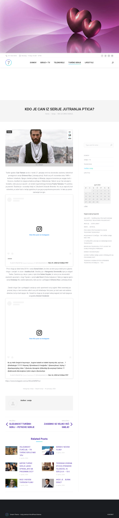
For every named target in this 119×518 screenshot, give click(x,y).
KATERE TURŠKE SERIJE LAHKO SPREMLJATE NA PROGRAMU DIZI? (26, 467)
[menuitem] (33, 63)
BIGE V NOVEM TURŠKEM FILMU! (26, 481)
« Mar (86, 206)
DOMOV (86, 155)
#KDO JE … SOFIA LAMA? (91, 224)
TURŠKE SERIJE (88, 168)
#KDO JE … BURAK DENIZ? (63, 481)
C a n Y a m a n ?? (29, 263)
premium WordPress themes (32, 514)
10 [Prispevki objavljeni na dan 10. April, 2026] (101, 193)
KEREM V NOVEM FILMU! (63, 448)
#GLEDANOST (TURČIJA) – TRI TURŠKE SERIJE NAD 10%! (27, 451)
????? (10, 259)
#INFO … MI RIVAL (89, 227)
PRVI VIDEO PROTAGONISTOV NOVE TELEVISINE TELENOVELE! (95, 231)
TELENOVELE (88, 164)
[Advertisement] (59, 84)
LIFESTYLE (87, 173)
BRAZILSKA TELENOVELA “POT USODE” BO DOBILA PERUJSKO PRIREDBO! (97, 247)
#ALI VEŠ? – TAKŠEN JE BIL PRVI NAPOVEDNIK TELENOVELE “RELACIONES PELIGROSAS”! (98, 219)
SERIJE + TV (87, 160)
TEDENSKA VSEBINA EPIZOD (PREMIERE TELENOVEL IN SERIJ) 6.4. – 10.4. (64, 467)
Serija (9, 132)
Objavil (39, 389)
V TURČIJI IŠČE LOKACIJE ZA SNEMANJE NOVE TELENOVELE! (98, 242)
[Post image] (11, 450)
